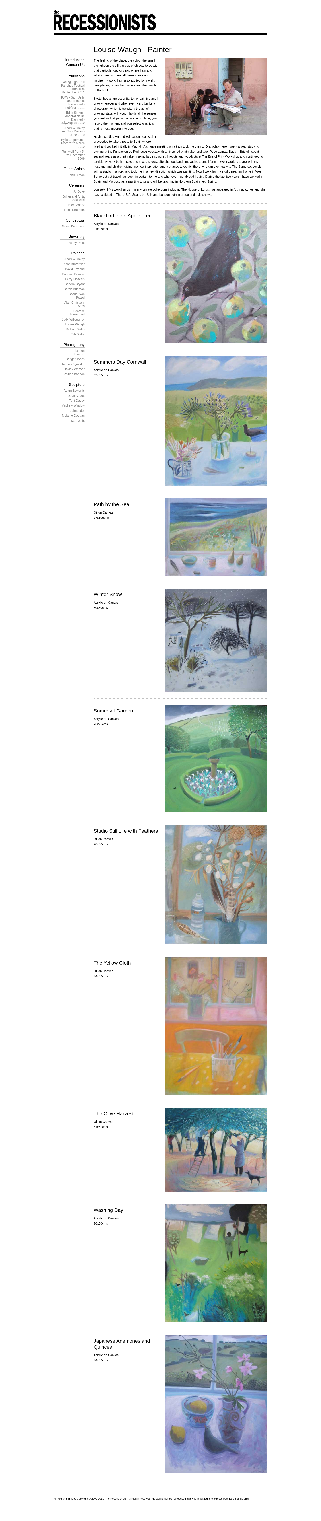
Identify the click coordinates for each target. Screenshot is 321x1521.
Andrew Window (73, 405)
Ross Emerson (74, 210)
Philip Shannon (74, 374)
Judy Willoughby (73, 319)
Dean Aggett (76, 395)
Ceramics (77, 185)
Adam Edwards (74, 390)
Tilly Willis (78, 334)
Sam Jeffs (78, 420)
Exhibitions (76, 76)
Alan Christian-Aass (74, 304)
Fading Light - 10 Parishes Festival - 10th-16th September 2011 (73, 87)
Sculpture (77, 385)
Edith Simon (76, 175)
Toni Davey (77, 400)
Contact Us (75, 65)
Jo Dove (79, 191)
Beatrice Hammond (77, 312)
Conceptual (75, 220)
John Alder (77, 410)
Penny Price (76, 243)
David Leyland (75, 269)
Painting (78, 253)
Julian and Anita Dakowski (74, 198)
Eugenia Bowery (73, 274)
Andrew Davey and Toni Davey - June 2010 (73, 131)
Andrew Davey (74, 259)
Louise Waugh (75, 324)
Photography (74, 345)
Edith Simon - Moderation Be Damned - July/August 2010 (73, 118)
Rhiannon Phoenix (78, 352)
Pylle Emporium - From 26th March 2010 (73, 143)
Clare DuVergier (73, 264)
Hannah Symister (73, 364)
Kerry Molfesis (75, 279)
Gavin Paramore (73, 226)
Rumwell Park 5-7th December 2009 (73, 155)
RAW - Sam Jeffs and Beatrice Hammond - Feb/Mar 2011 (73, 102)
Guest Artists (74, 169)
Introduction (75, 60)
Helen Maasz (75, 205)
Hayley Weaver (74, 369)
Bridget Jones (75, 359)
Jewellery (77, 237)
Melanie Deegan (73, 415)
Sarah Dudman (74, 289)
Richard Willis (75, 329)
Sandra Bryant (75, 284)
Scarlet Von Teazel (77, 295)
